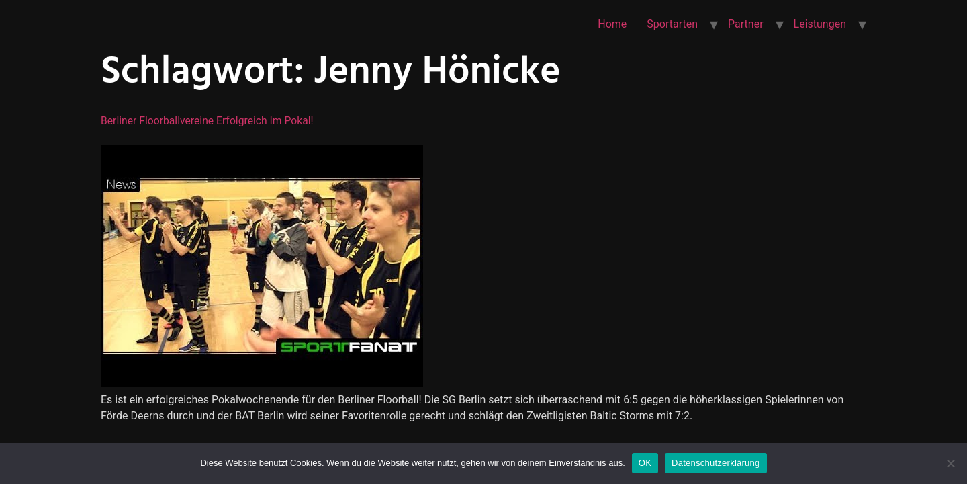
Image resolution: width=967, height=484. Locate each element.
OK (645, 463)
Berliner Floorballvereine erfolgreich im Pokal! (209, 120)
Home (612, 23)
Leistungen (820, 23)
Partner (746, 23)
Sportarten (672, 23)
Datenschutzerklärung (715, 463)
